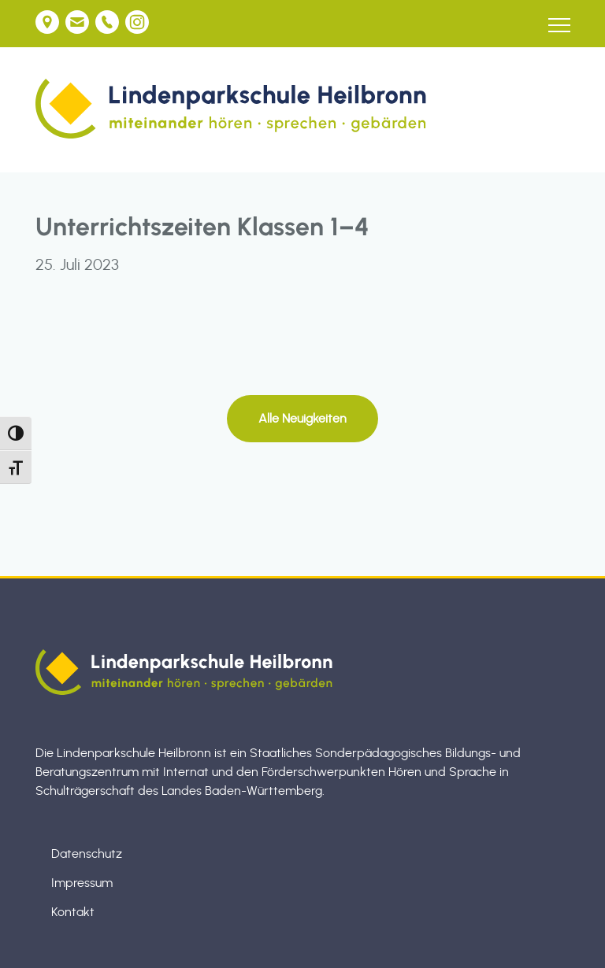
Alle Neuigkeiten (302, 418)
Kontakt (73, 912)
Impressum (82, 883)
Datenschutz (86, 854)
